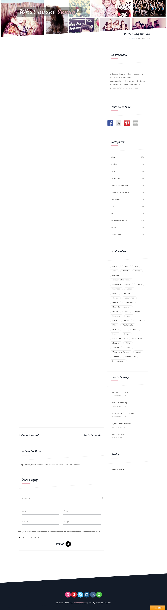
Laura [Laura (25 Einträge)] (129, 316)
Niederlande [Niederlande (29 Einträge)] (128, 325)
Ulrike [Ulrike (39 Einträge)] (128, 347)
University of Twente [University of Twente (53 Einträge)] (120, 352)
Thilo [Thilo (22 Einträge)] (128, 343)
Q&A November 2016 (119, 392)
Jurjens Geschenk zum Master (122, 413)
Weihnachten (116, 234)
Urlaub (113, 227)
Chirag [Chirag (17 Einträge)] (137, 271)
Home (131, 38)
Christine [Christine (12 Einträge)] (115, 275)
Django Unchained (30, 435)
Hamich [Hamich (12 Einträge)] (115, 302)
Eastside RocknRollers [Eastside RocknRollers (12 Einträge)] (121, 284)
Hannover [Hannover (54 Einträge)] (129, 302)
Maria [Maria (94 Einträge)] (114, 320)
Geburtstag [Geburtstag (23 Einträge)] (129, 298)
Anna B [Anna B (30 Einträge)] (125, 271)
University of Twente (119, 220)
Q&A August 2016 (118, 434)
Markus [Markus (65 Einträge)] (126, 320)
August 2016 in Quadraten (121, 424)
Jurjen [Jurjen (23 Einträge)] (137, 311)
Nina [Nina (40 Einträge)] (114, 329)
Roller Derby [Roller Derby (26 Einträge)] (137, 338)
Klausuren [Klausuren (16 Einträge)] (116, 316)
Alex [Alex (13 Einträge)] (126, 266)
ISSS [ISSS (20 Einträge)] (126, 311)
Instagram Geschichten (120, 192)
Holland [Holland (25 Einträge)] (115, 311)
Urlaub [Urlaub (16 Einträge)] (138, 352)
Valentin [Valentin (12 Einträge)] (115, 356)
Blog (113, 171)
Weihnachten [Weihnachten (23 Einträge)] (130, 356)
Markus (52, 465)
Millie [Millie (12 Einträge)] (114, 325)
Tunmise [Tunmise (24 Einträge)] (115, 347)
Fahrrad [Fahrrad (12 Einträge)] (127, 293)
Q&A (113, 213)
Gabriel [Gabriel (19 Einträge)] (115, 298)
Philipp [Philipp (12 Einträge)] (115, 334)
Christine (27, 465)
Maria (46, 465)
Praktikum (59, 465)
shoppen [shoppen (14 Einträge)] (115, 343)
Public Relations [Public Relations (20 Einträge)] (118, 338)
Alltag (113, 157)
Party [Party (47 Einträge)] (135, 329)
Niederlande (115, 199)
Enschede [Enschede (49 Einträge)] (116, 289)
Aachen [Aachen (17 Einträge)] (115, 266)
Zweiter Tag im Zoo (93, 435)
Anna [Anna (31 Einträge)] (114, 271)
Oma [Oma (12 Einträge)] (124, 329)
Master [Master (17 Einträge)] (139, 320)
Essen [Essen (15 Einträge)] (129, 289)
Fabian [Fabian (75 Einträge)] (114, 293)
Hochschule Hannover (119, 185)
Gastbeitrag (115, 178)
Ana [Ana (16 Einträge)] (136, 266)
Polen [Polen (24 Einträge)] (126, 334)
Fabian (33, 465)
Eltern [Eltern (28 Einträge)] (139, 284)
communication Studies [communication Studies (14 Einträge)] (121, 280)
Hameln (40, 465)
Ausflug (114, 164)
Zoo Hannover (74, 465)
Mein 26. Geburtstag (119, 403)
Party (113, 206)
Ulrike (66, 465)
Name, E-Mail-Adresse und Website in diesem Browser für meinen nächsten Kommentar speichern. (59, 532)
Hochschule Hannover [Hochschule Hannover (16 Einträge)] (121, 307)
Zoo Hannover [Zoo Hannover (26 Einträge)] (118, 361)
